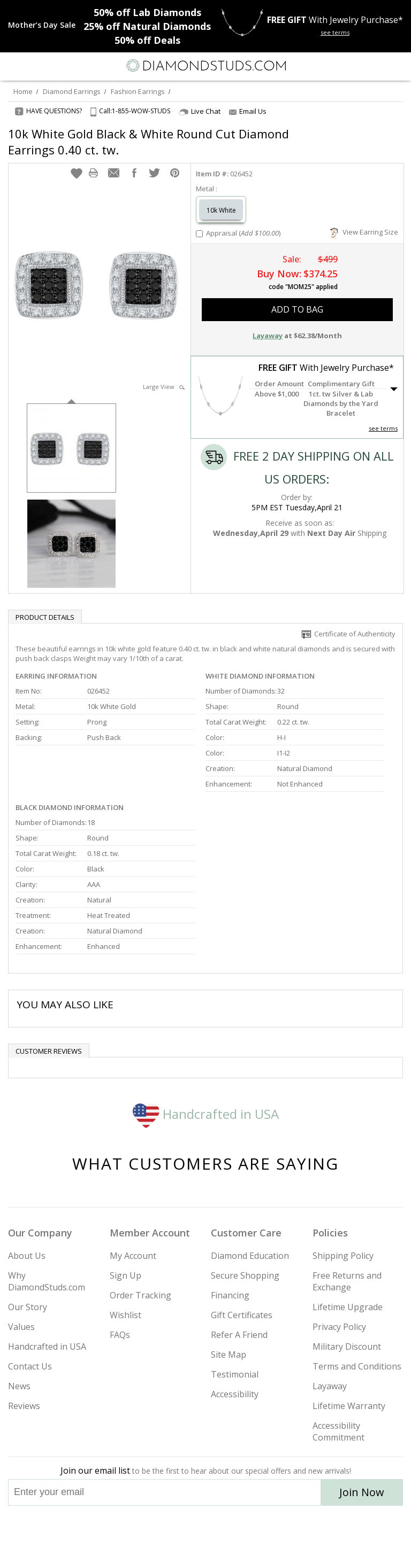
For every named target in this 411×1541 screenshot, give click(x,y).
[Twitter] (180, 1523)
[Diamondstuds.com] (205, 66)
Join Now (361, 1492)
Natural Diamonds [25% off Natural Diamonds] (147, 26)
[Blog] (259, 1523)
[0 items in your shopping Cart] (397, 65)
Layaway (330, 1386)
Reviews (24, 1406)
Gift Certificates (241, 1315)
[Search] (34, 65)
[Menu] (13, 65)
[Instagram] (150, 1523)
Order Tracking (140, 1295)
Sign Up (125, 1275)
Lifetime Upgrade (348, 1307)
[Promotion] (41, 25)
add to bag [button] (297, 309)
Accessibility (234, 1394)
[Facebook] (206, 1523)
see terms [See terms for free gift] (335, 32)
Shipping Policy (343, 1256)
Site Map (228, 1354)
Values (21, 1327)
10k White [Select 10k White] (221, 210)
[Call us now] (375, 64)
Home (23, 91)
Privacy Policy (339, 1327)
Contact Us (30, 1366)
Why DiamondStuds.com (46, 1281)
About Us (26, 1256)
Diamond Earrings (72, 91)
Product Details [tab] (45, 617)
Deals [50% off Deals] (147, 40)
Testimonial (234, 1374)
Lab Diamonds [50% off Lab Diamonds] (147, 12)
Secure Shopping (245, 1275)
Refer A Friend (239, 1335)
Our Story (27, 1307)
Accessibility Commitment (338, 1431)
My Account (133, 1256)
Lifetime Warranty (349, 1406)
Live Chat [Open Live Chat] (199, 111)
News (19, 1386)
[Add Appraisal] (199, 233)
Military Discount (347, 1346)
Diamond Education (250, 1256)
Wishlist (125, 1315)
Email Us (248, 111)
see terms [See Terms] (383, 428)
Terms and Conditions (357, 1366)
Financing (230, 1295)
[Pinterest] (230, 1523)
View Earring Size (364, 232)
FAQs (120, 1335)
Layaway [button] (268, 335)
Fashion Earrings (138, 91)
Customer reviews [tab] (49, 1051)
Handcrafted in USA (206, 1114)
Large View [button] (164, 387)
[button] (76, 173)
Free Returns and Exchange (347, 1281)
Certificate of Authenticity (348, 634)
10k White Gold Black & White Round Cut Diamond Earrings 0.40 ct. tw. (148, 142)
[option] (71, 447)
